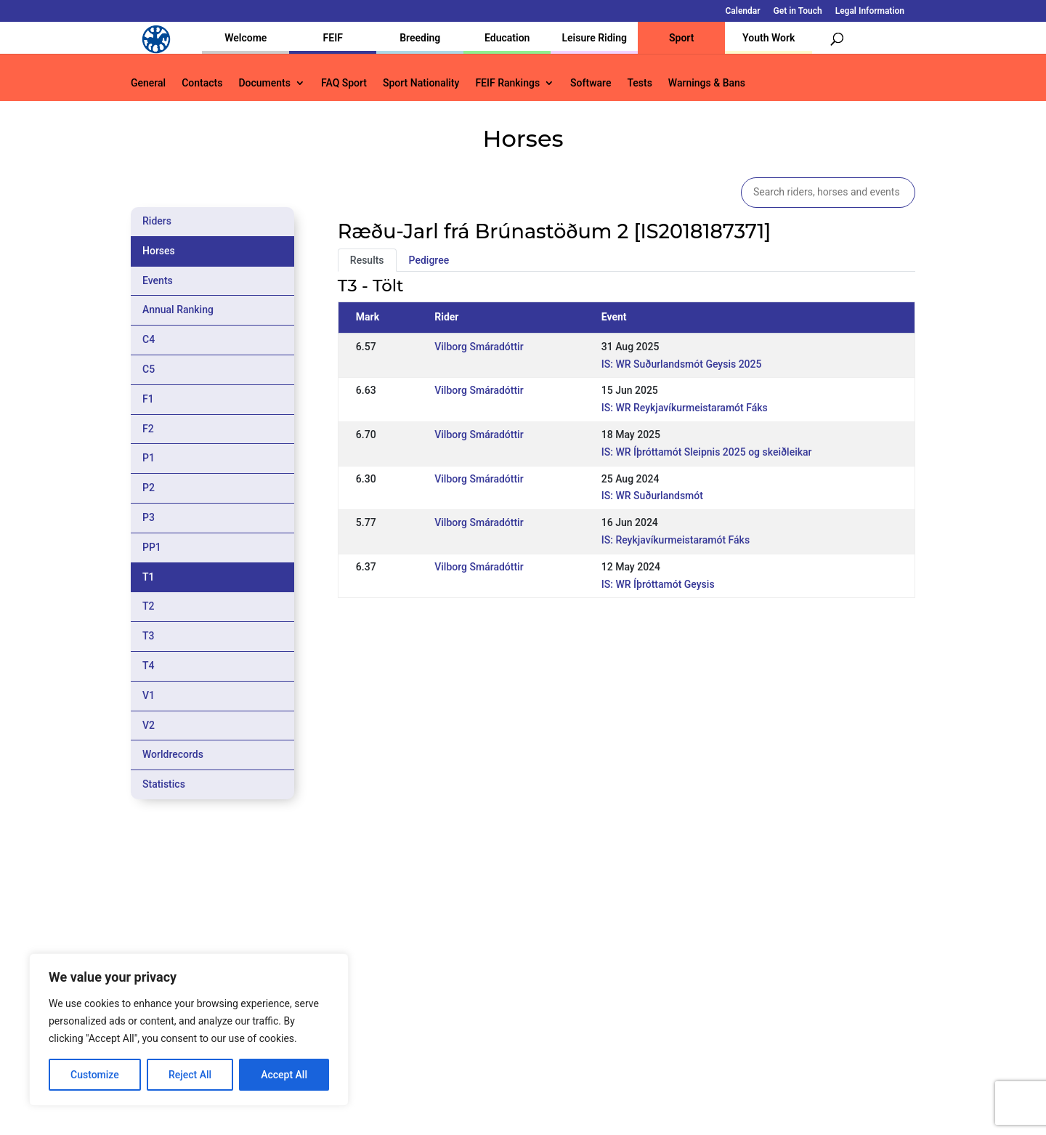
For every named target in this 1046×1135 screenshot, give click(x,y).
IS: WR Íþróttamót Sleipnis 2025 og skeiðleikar (706, 452)
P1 (148, 458)
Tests (639, 83)
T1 (148, 577)
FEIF (333, 38)
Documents (264, 83)
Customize (94, 1075)
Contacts (202, 83)
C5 (148, 369)
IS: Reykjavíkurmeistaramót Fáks (675, 540)
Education (507, 38)
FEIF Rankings (507, 83)
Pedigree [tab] (429, 260)
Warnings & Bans (706, 83)
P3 (148, 517)
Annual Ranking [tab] (178, 309)
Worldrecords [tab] (172, 754)
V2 (148, 725)
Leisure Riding (594, 38)
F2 (148, 429)
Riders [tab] (156, 221)
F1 (148, 399)
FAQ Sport (344, 83)
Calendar (743, 11)
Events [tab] (157, 280)
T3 (148, 636)
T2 (148, 606)
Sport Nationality (421, 83)
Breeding (420, 38)
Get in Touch (798, 11)
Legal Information (869, 11)
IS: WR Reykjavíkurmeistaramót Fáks (684, 407)
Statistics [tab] (163, 784)
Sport (681, 38)
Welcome (245, 38)
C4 (148, 339)
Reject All (190, 1075)
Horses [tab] (158, 251)
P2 (148, 487)
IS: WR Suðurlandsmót (652, 495)
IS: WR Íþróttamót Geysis (658, 584)
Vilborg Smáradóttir (478, 346)
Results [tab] (367, 260)
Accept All (284, 1075)
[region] (189, 1029)
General (148, 83)
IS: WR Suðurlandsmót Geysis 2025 (681, 364)
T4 (148, 665)
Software (590, 83)
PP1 (151, 547)
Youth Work (768, 38)
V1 (148, 695)
